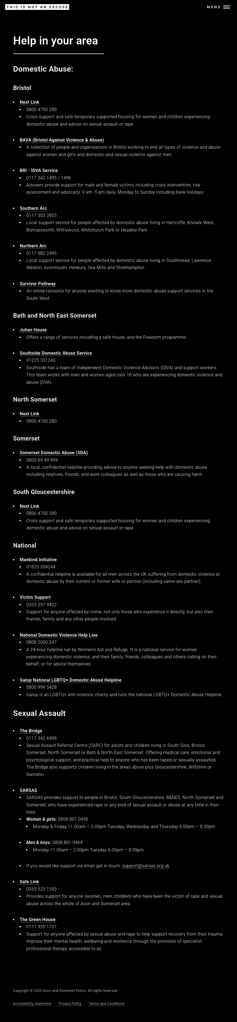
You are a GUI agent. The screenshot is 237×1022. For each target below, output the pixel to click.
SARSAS (28, 790)
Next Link (29, 102)
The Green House (37, 919)
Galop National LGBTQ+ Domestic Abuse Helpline (71, 680)
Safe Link (29, 881)
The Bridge (31, 730)
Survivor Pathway (38, 283)
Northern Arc (33, 246)
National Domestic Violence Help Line (59, 635)
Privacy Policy (70, 1003)
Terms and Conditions (107, 1003)
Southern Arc (33, 208)
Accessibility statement (32, 1003)
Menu (214, 7)
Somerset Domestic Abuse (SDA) (54, 452)
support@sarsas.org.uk (146, 865)
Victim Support (35, 597)
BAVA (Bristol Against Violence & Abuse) (62, 140)
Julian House (33, 329)
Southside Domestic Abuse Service (56, 353)
